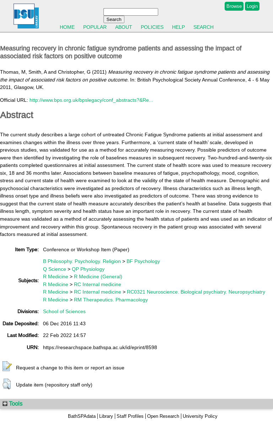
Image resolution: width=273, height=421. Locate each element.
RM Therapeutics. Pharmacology (111, 299)
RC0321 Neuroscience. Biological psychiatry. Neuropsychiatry (196, 292)
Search (203, 27)
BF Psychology (143, 261)
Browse (234, 6)
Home (67, 27)
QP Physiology (88, 269)
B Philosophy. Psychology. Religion (82, 261)
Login (252, 6)
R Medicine (55, 276)
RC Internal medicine (97, 284)
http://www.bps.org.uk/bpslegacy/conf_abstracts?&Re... (91, 100)
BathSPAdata (82, 416)
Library (106, 416)
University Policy (200, 416)
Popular (95, 27)
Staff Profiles (130, 416)
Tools (12, 403)
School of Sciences (64, 311)
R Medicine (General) (98, 276)
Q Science (54, 269)
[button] (7, 366)
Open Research (163, 416)
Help (178, 27)
